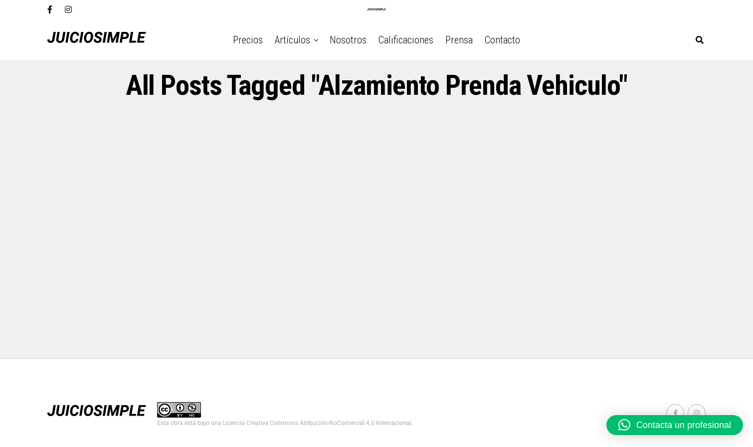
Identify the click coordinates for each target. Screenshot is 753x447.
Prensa (459, 40)
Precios (248, 40)
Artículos (292, 40)
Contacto (502, 40)
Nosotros (348, 40)
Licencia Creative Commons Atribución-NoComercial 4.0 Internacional (317, 423)
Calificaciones (405, 40)
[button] (674, 425)
